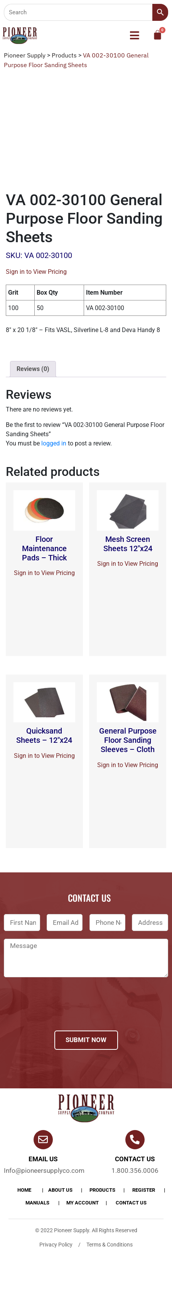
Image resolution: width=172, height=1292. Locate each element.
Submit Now (86, 1040)
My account (82, 1203)
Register (143, 1190)
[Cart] (157, 35)
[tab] (33, 369)
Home (24, 1190)
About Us (60, 1190)
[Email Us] (43, 1139)
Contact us (135, 1159)
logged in (53, 443)
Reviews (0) (33, 369)
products (102, 1190)
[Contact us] (135, 1139)
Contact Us (131, 1203)
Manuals (37, 1203)
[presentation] (62, 1014)
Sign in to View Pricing (36, 271)
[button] (134, 35)
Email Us (43, 1159)
